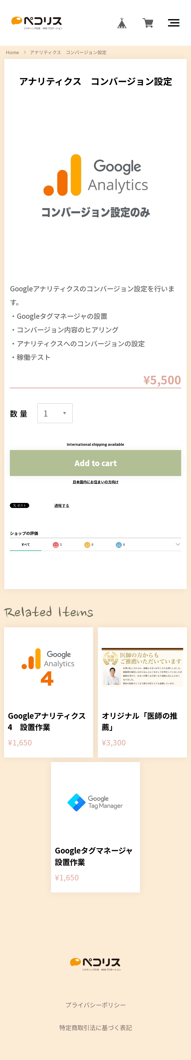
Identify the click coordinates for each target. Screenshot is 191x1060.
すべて (25, 544)
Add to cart (95, 462)
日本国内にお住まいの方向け (96, 482)
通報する (61, 505)
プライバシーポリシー (95, 1004)
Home (12, 52)
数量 (20, 413)
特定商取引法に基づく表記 (95, 1027)
